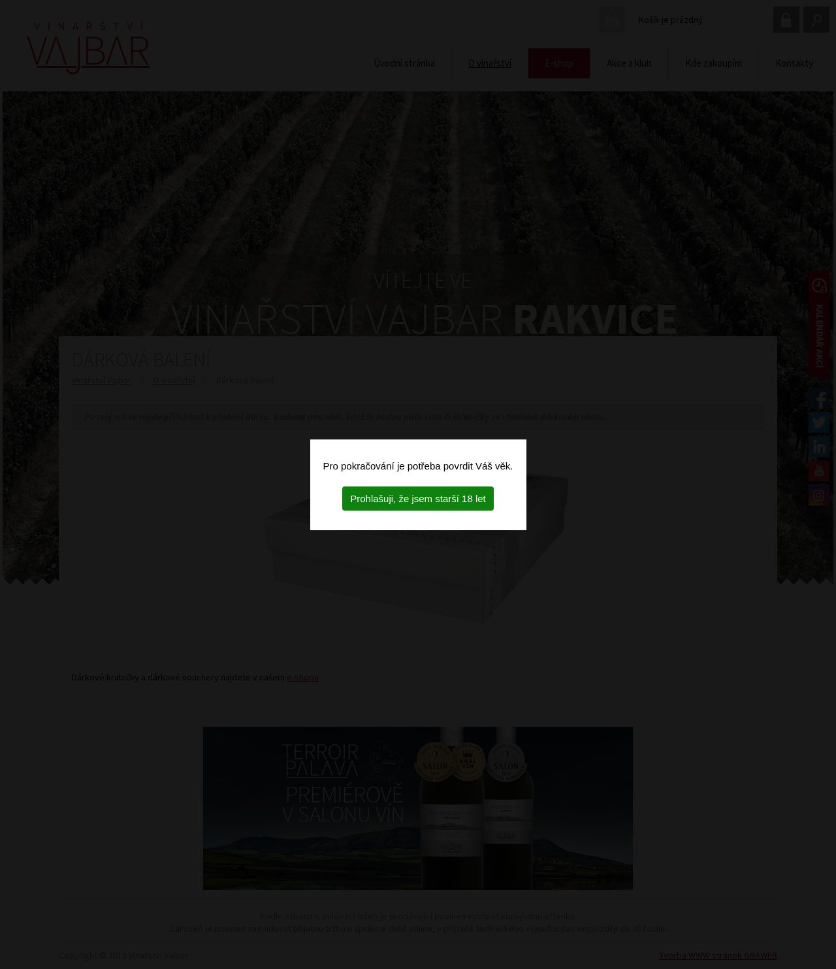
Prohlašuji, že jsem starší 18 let (418, 498)
